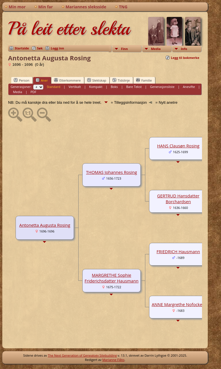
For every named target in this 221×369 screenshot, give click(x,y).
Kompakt (95, 86)
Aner (42, 80)
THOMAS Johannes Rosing (111, 172)
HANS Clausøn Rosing (178, 146)
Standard (53, 86)
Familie (144, 80)
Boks (114, 86)
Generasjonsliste (162, 86)
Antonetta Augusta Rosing (44, 225)
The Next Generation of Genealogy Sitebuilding (82, 355)
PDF (33, 92)
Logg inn (57, 48)
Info (184, 49)
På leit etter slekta (68, 28)
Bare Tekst (134, 86)
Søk (40, 48)
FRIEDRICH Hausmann (178, 251)
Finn (124, 49)
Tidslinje (121, 80)
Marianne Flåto (113, 360)
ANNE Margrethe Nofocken (178, 304)
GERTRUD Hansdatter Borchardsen (178, 198)
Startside (22, 48)
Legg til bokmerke (185, 57)
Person (21, 80)
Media (156, 49)
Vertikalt (74, 86)
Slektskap (96, 80)
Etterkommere (67, 80)
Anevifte (189, 86)
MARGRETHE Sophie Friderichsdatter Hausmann (111, 278)
